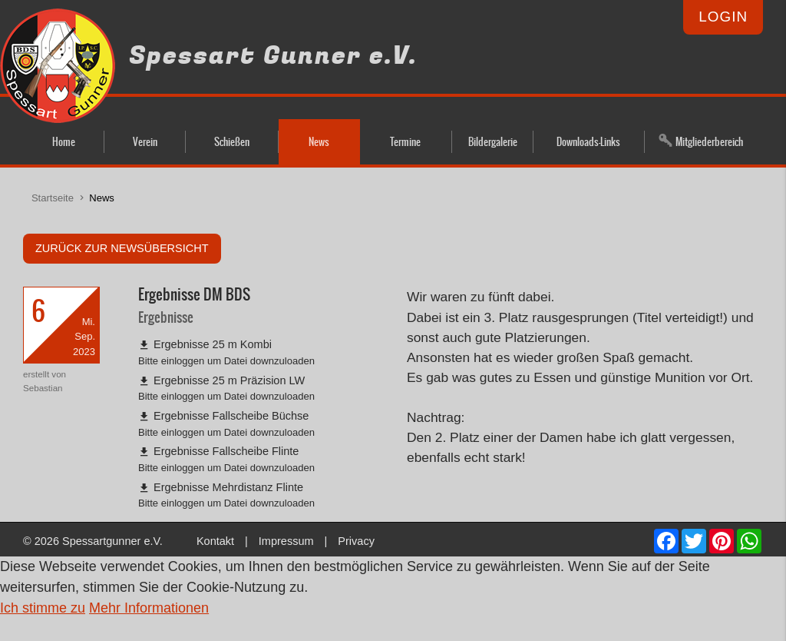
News (101, 198)
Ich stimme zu (42, 608)
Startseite (52, 198)
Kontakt (215, 541)
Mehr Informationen (149, 608)
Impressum (286, 541)
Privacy (356, 541)
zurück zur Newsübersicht (122, 248)
